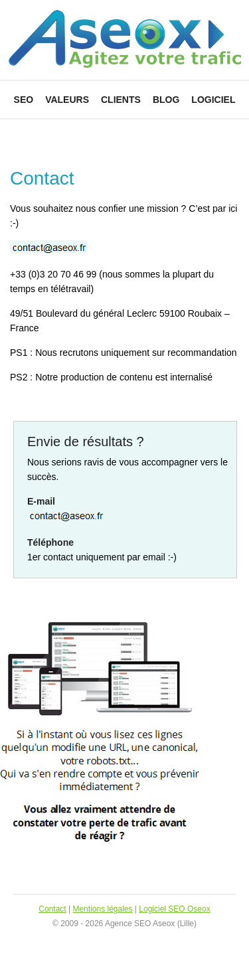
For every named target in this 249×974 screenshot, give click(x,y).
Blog (166, 99)
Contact (52, 909)
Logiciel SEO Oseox (174, 909)
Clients (121, 99)
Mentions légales (102, 909)
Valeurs (67, 99)
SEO (24, 99)
